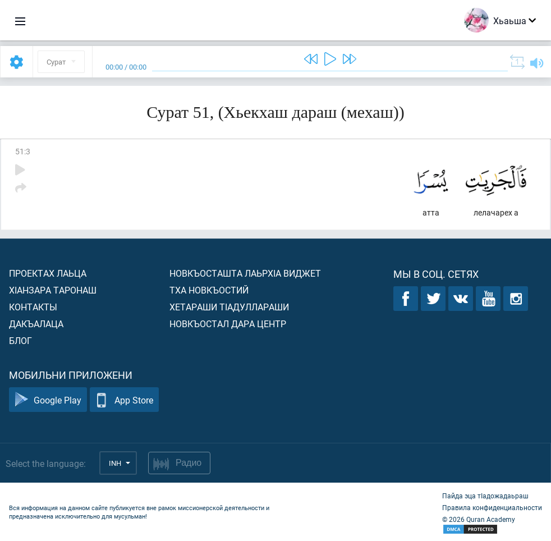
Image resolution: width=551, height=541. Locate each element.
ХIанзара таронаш (53, 290)
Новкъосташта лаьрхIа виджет (245, 273)
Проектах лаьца (47, 273)
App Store (124, 400)
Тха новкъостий (209, 290)
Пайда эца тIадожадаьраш (485, 495)
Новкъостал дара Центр (227, 323)
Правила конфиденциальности (492, 507)
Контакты (33, 307)
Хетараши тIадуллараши (229, 307)
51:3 (22, 151)
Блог (20, 340)
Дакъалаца (36, 323)
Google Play (48, 400)
